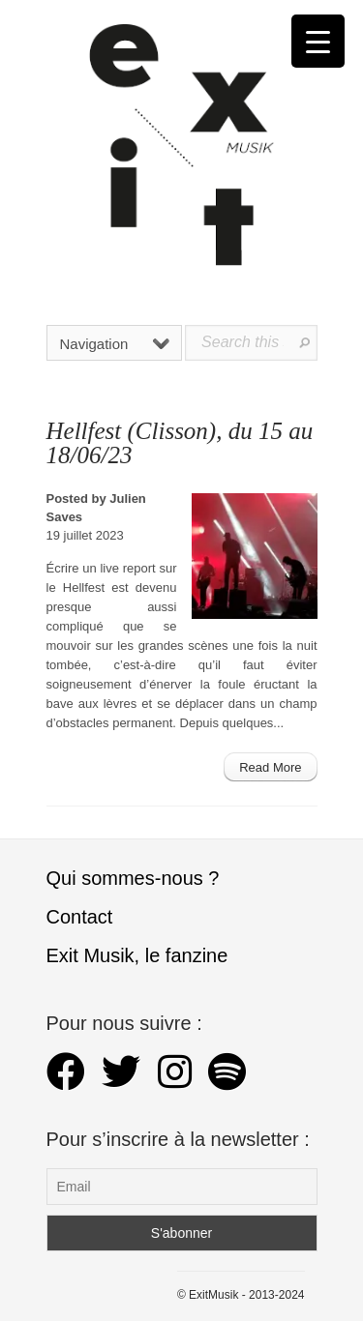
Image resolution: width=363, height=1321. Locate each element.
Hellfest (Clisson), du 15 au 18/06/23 (180, 443)
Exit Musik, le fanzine (137, 955)
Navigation (115, 344)
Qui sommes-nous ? (133, 878)
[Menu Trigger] (318, 41)
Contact (79, 916)
